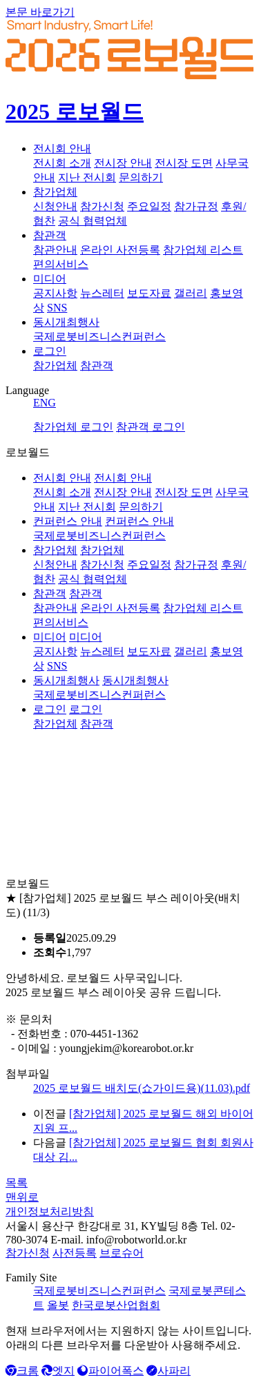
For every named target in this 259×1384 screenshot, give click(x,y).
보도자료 (149, 293)
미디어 (49, 279)
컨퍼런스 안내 (67, 521)
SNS (57, 307)
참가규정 (196, 206)
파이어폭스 (110, 1370)
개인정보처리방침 (50, 1211)
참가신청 (102, 206)
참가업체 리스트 (203, 250)
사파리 (168, 1370)
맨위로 (22, 1197)
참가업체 (55, 192)
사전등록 (74, 1253)
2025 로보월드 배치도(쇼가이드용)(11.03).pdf (141, 1088)
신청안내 (55, 206)
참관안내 (55, 250)
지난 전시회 (87, 177)
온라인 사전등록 (120, 250)
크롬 (22, 1370)
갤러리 (190, 293)
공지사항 (55, 293)
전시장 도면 (184, 163)
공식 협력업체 (92, 221)
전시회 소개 (62, 163)
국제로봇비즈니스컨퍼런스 (99, 336)
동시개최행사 (66, 322)
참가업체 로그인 (73, 427)
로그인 (49, 351)
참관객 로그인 (150, 427)
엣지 (58, 1370)
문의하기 (141, 177)
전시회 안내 (62, 148)
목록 (17, 1182)
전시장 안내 (123, 163)
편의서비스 (60, 264)
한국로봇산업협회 (116, 1305)
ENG (44, 403)
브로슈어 (121, 1253)
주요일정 (149, 206)
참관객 (49, 235)
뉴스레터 (102, 293)
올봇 (58, 1305)
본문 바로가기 (40, 12)
